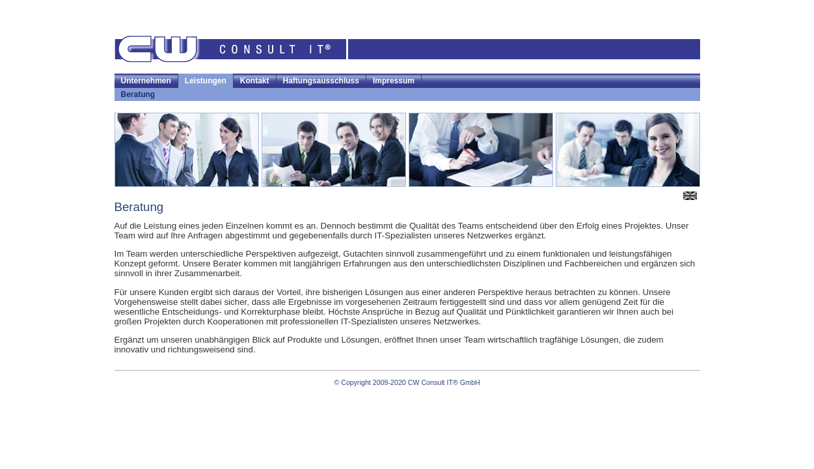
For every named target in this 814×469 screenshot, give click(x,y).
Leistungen (205, 80)
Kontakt (254, 80)
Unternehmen (146, 80)
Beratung (138, 94)
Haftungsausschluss (321, 80)
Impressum (393, 80)
